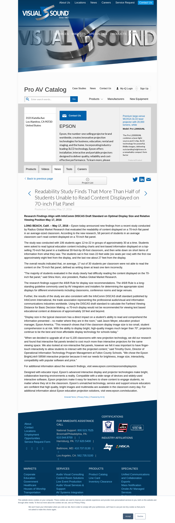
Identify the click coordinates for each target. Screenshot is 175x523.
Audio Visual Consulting (70, 474)
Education (29, 478)
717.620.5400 (83, 441)
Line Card (94, 478)
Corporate (29, 474)
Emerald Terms (70, 397)
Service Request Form (37, 441)
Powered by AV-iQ (98, 397)
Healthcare (30, 485)
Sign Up (144, 88)
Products (95, 99)
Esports (125, 481)
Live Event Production (69, 481)
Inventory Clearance (100, 481)
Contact (28, 427)
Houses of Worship (35, 488)
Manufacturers (116, 99)
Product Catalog (98, 474)
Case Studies (79, 88)
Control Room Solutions (70, 478)
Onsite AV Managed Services (132, 490)
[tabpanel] (109, 446)
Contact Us (145, 2)
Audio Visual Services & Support (70, 487)
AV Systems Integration (69, 492)
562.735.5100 (85, 455)
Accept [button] (128, 516)
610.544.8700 (64, 437)
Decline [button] (140, 516)
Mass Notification (131, 485)
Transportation (32, 492)
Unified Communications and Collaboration (135, 476)
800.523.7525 (85, 430)
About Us (64, 2)
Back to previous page (38, 178)
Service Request (125, 2)
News (93, 2)
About (27, 423)
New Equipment (139, 99)
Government (31, 481)
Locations (80, 2)
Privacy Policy (83, 397)
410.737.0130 (82, 448)
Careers (106, 2)
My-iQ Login (126, 88)
